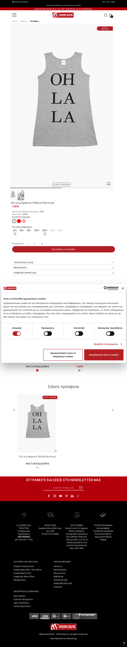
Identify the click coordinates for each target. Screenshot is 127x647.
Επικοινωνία (59, 573)
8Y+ (29, 230)
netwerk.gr (71, 638)
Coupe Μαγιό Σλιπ (22, 573)
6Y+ (22, 230)
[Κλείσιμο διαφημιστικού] (123, 288)
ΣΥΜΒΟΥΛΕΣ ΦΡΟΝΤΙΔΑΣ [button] (64, 272)
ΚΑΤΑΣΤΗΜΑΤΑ (21, 2)
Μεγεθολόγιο (20, 580)
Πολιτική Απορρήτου (23, 599)
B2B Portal (58, 576)
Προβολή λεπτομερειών (106, 344)
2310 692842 (24, 536)
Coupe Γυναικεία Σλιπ (24, 566)
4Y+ (15, 232)
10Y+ (36, 230)
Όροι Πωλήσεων (21, 602)
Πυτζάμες (34, 21)
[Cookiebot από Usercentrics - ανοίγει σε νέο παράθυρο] (105, 288)
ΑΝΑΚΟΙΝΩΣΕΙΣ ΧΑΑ (63, 583)
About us (58, 566)
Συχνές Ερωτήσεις (22, 606)
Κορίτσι (23, 21)
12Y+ (44, 232)
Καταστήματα (60, 569)
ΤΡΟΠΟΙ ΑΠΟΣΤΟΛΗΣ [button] (64, 262)
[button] (61, 184)
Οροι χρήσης (20, 596)
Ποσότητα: (18, 243)
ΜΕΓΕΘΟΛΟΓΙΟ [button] (64, 267)
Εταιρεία (58, 586)
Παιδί (14, 21)
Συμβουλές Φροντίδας (24, 576)
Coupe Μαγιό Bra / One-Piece (27, 569)
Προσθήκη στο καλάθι (63, 249)
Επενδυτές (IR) (61, 580)
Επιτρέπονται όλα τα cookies (104, 355)
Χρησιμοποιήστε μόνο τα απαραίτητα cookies (63, 355)
